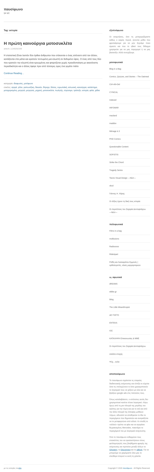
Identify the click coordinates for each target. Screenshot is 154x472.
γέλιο (20, 87)
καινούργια (82, 87)
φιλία (92, 90)
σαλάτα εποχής (116, 354)
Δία (20, 468)
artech (6, 49)
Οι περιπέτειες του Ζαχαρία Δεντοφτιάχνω (127, 346)
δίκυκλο (38, 87)
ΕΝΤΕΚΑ (113, 323)
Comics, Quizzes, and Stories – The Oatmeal (129, 76)
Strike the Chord (116, 162)
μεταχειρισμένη (10, 90)
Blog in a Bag (115, 69)
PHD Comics (115, 139)
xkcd (111, 186)
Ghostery (113, 450)
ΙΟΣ (111, 331)
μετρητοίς (30, 90)
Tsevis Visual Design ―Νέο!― (122, 178)
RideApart (113, 254)
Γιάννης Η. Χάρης (117, 193)
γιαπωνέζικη (29, 87)
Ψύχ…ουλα (114, 362)
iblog (111, 299)
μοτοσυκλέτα (48, 90)
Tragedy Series (116, 170)
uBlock (139, 450)
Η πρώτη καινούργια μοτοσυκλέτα (38, 43)
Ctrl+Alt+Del (114, 84)
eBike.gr (113, 292)
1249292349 (16, 49)
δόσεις (53, 87)
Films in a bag (115, 231)
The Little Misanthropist (119, 307)
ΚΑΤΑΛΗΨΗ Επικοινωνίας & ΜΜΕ (124, 338)
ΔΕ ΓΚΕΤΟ (114, 315)
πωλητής (59, 90)
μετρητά (21, 90)
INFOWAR (114, 108)
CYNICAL (113, 92)
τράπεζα (77, 90)
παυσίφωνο (13, 9)
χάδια (97, 90)
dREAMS (113, 284)
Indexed (112, 100)
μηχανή (38, 90)
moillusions (114, 239)
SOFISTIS (113, 154)
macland (113, 115)
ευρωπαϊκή (62, 87)
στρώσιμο (68, 90)
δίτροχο (46, 87)
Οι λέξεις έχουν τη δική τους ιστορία (124, 201)
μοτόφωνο (28, 83)
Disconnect (125, 450)
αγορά (14, 87)
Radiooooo (114, 246)
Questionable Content (118, 147)
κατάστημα (92, 87)
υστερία (85, 90)
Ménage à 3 (114, 131)
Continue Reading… (14, 73)
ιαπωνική (72, 87)
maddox (112, 123)
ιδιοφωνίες (18, 83)
